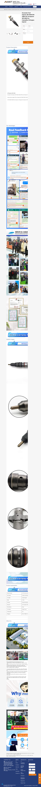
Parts (21, 9)
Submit (28, 42)
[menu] (17, 7)
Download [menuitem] (25, 6)
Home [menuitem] (6, 6)
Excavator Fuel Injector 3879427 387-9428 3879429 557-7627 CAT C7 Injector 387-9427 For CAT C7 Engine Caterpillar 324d (20, 753)
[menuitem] (11, 7)
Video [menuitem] (21, 6)
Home (6, 9)
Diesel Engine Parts (15, 9)
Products (9, 9)
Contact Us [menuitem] (29, 6)
